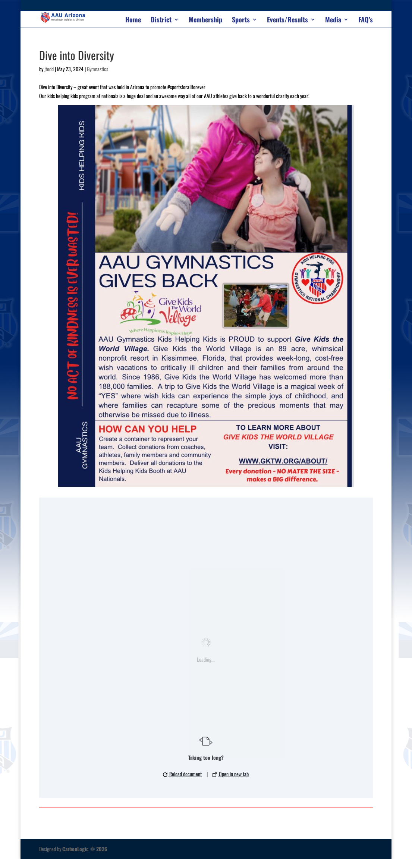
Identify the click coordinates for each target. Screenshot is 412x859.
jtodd (49, 69)
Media (333, 20)
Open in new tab (231, 774)
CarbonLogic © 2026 (84, 849)
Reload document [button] (182, 774)
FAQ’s (365, 20)
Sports (241, 20)
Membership (205, 20)
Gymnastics (97, 69)
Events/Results (287, 20)
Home (133, 20)
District (161, 20)
